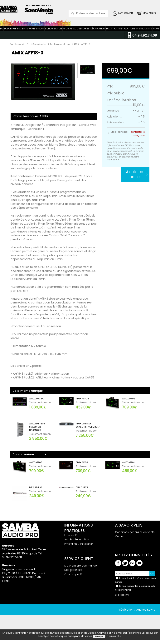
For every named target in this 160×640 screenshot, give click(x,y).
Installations (127, 34)
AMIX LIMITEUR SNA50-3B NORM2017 (37, 432)
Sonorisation (53, 34)
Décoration (97, 34)
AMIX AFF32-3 (37, 404)
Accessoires (81, 34)
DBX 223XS (82, 492)
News (156, 34)
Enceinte (22, 34)
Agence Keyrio (145, 615)
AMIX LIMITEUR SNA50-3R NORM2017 (88, 431)
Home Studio (36, 34)
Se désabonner (122, 600)
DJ (1, 34)
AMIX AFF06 (128, 404)
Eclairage (10, 34)
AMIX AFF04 (82, 404)
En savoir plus (113, 636)
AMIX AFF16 (82, 467)
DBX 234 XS (35, 492)
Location (112, 34)
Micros (67, 34)
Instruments (144, 34)
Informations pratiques (78, 533)
